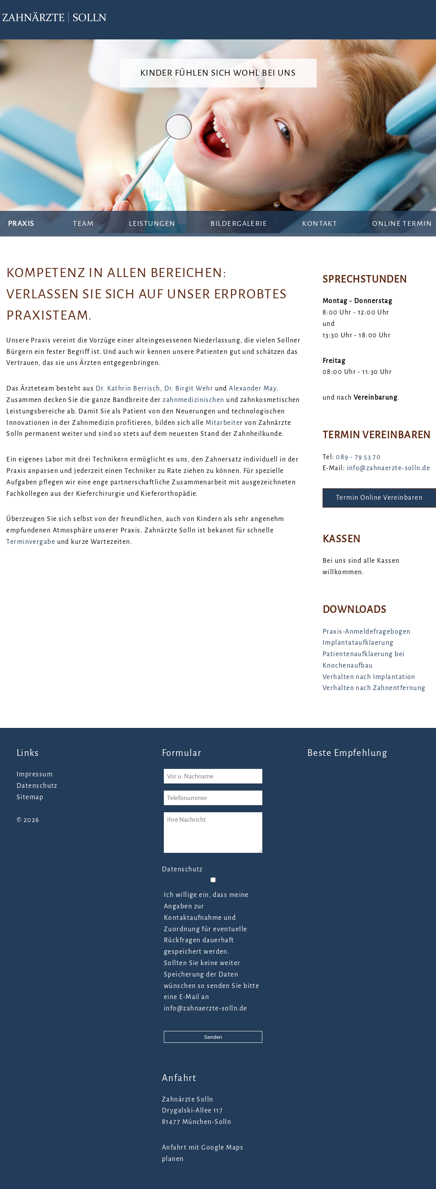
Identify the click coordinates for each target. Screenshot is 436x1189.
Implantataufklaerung (358, 642)
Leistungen (152, 223)
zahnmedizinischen (193, 400)
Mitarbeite (223, 422)
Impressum (35, 774)
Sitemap (30, 797)
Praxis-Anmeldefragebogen (367, 631)
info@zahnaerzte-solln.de (388, 468)
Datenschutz (37, 785)
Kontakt (319, 223)
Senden (213, 1037)
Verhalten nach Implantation (369, 677)
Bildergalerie (238, 223)
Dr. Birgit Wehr (188, 388)
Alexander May (252, 388)
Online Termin (402, 223)
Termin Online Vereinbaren (379, 497)
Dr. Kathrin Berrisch (128, 388)
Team (83, 223)
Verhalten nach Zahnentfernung (374, 688)
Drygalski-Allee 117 (192, 1110)
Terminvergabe (30, 541)
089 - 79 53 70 (358, 457)
